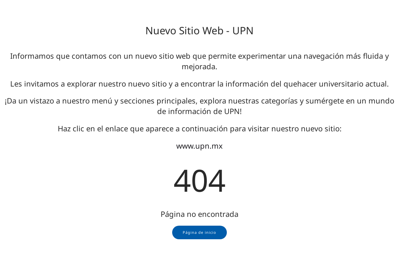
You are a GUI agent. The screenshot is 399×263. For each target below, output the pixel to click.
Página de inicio (199, 232)
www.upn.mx (199, 145)
